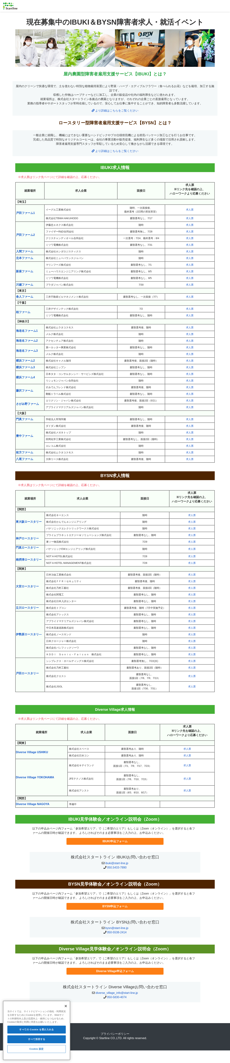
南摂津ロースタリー (29, 559)
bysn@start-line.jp (116, 928)
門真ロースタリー (27, 547)
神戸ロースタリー (27, 538)
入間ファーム (24, 251)
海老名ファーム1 (27, 330)
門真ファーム (24, 419)
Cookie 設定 (36, 1052)
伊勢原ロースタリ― (29, 634)
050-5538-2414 (117, 932)
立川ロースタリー (27, 607)
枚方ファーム (24, 452)
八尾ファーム (24, 459)
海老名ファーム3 (27, 350)
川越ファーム (24, 284)
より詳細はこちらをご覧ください (115, 110)
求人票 (190, 209)
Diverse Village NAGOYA (32, 804)
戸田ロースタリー (27, 673)
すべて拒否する (36, 1042)
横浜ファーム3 (25, 367)
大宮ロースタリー (27, 586)
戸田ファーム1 (25, 212)
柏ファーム (23, 312)
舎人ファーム (24, 296)
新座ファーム (24, 271)
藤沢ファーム (24, 390)
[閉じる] (66, 1009)
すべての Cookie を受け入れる (36, 1032)
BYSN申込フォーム (115, 906)
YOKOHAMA (45, 777)
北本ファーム (24, 258)
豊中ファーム (24, 435)
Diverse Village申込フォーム (115, 971)
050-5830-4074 (117, 997)
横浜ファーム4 (25, 377)
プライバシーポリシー (115, 1033)
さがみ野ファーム (27, 403)
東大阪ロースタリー (29, 521)
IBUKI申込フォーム (115, 841)
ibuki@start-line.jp (116, 863)
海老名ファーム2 (27, 340)
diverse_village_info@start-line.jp (117, 992)
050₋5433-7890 (116, 867)
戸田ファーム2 (25, 234)
